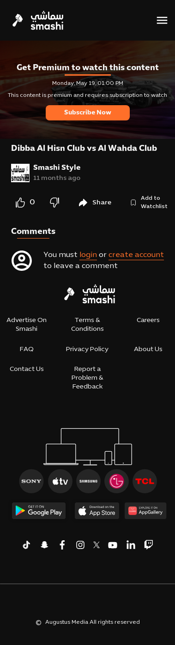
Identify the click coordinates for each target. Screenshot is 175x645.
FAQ (27, 349)
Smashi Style (57, 168)
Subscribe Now (87, 113)
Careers (148, 320)
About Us (148, 349)
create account (136, 255)
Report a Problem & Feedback (87, 378)
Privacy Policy (87, 349)
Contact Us (27, 369)
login (88, 255)
